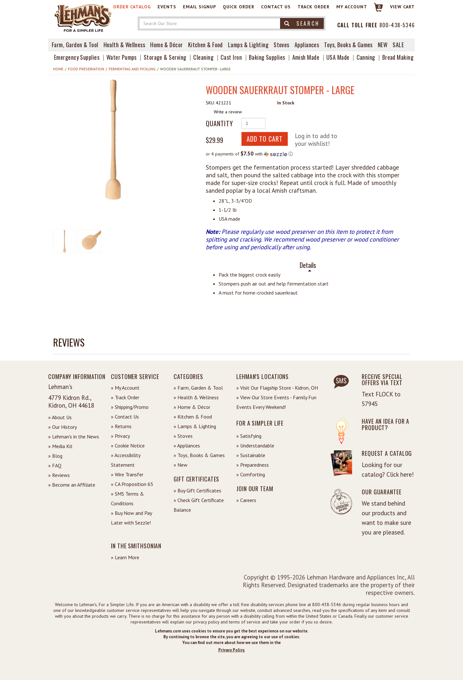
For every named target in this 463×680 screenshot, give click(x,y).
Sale (398, 44)
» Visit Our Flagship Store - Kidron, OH (277, 387)
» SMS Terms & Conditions (127, 498)
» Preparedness (252, 465)
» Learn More (125, 557)
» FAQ (54, 465)
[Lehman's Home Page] (83, 17)
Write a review (228, 112)
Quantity (219, 123)
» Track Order (125, 397)
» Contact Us (125, 416)
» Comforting (250, 474)
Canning (366, 57)
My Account (351, 7)
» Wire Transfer (127, 474)
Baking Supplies (267, 57)
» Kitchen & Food (193, 416)
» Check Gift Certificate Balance (199, 505)
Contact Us (276, 7)
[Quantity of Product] (253, 123)
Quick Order (238, 7)
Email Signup (199, 7)
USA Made (338, 57)
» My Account (125, 387)
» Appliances (187, 445)
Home (58, 68)
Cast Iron (231, 57)
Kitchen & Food (205, 44)
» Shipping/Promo (130, 407)
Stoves (281, 44)
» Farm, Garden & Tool (198, 387)
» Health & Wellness (196, 397)
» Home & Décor (192, 407)
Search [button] (302, 23)
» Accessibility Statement (125, 460)
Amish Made (306, 57)
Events (167, 7)
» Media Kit (60, 446)
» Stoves (183, 436)
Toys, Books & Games (348, 44)
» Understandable (255, 445)
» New (180, 465)
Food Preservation (86, 68)
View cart (402, 7)
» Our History (62, 427)
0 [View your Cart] (379, 7)
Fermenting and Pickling (132, 68)
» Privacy (120, 436)
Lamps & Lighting (248, 44)
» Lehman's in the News (73, 436)
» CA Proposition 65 (132, 484)
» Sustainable (250, 455)
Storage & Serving (165, 57)
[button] (113, 140)
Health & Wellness (124, 44)
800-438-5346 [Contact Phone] (397, 25)
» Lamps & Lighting (195, 426)
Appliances (307, 44)
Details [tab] (308, 265)
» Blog (55, 456)
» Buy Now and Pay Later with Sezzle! (131, 518)
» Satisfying (248, 436)
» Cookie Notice (128, 445)
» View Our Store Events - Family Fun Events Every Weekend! (276, 402)
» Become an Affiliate (71, 484)
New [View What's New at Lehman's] (382, 44)
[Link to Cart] (375, 10)
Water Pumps (121, 57)
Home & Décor (166, 44)
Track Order (313, 7)
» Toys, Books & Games (199, 455)
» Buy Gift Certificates (197, 490)
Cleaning (203, 57)
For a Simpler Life (260, 423)
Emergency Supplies (76, 57)
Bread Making (397, 57)
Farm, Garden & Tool (75, 44)
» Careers (246, 500)
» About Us (60, 417)
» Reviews (59, 475)
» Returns (121, 426)
